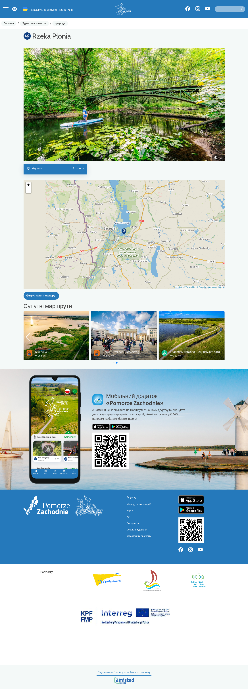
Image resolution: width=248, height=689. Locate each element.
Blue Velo (109, 352)
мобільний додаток (137, 529)
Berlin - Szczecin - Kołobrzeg (188, 352)
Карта (62, 9)
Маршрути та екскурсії (44, 9)
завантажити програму (139, 536)
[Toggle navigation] (6, 9)
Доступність (133, 523)
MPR (70, 9)
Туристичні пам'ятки (34, 23)
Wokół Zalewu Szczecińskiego (53, 352)
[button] (39, 104)
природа (60, 23)
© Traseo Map (190, 287)
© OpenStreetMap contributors (210, 287)
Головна (9, 23)
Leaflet (179, 287)
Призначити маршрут (41, 295)
